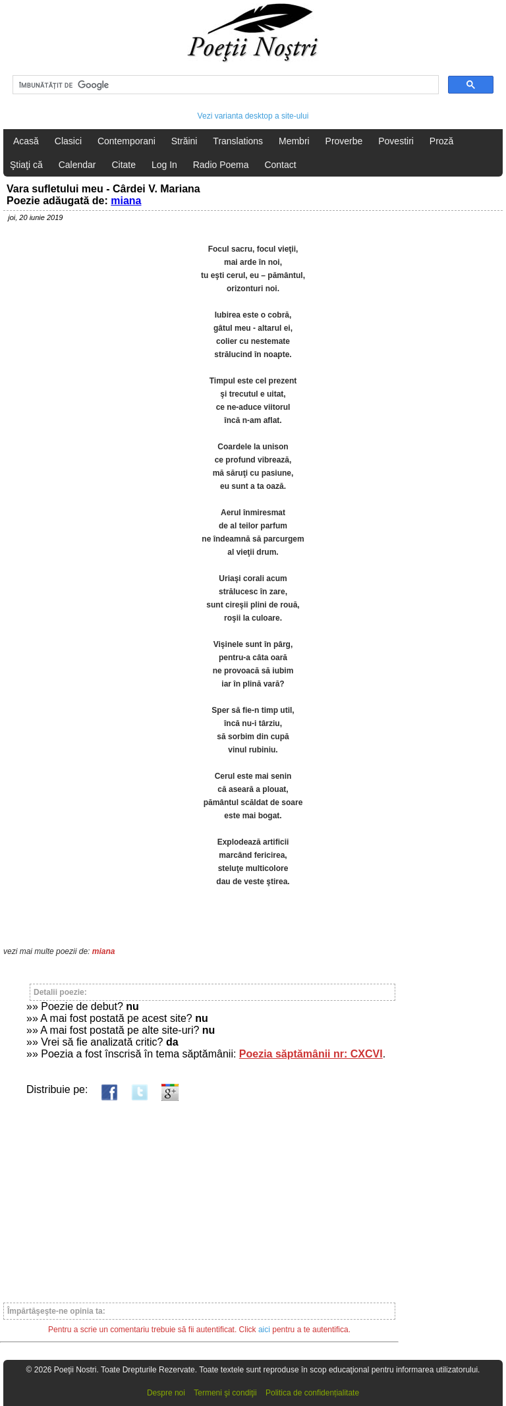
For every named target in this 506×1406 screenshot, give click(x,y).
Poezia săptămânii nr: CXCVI (311, 1053)
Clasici (68, 141)
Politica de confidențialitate (312, 1392)
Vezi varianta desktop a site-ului (253, 116)
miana (126, 200)
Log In (164, 164)
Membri (294, 141)
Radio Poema (221, 164)
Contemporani (126, 141)
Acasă (26, 141)
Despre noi (166, 1392)
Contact (280, 164)
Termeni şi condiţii (225, 1392)
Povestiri (396, 141)
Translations (238, 141)
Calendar (77, 164)
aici (264, 1329)
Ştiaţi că (26, 164)
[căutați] (224, 85)
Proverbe (344, 141)
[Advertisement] (199, 1196)
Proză (442, 141)
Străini (184, 141)
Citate (123, 164)
